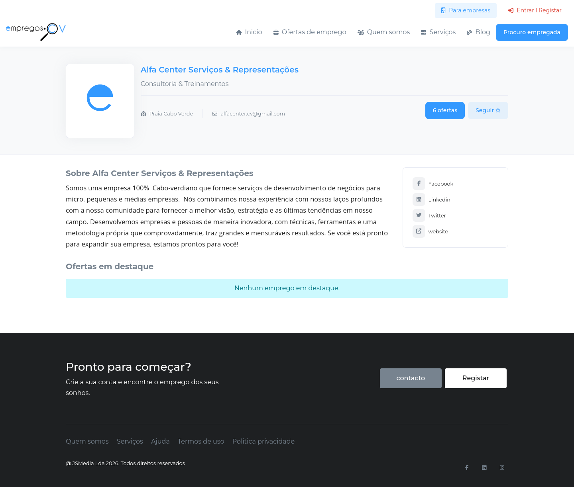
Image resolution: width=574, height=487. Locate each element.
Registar (475, 378)
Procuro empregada (531, 32)
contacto (410, 378)
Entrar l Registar (535, 10)
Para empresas (465, 10)
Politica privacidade (263, 441)
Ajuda (160, 441)
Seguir (488, 110)
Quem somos (384, 32)
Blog (478, 32)
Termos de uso (201, 441)
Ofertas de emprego (309, 32)
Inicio (249, 32)
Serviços (438, 32)
